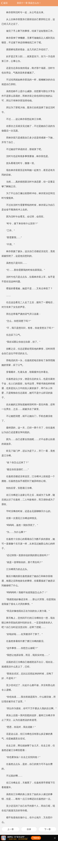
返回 (5, 3)
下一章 (47, 829)
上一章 (10, 829)
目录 (29, 829)
